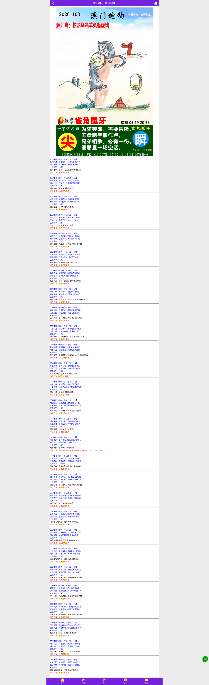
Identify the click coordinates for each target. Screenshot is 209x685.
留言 (205, 659)
